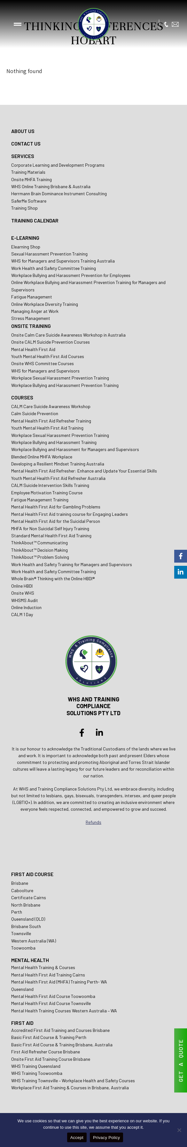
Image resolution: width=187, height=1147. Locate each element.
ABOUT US (23, 131)
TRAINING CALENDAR (34, 220)
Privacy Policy (106, 1137)
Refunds (93, 822)
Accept (76, 1137)
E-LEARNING (25, 238)
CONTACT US (26, 143)
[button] (17, 24)
